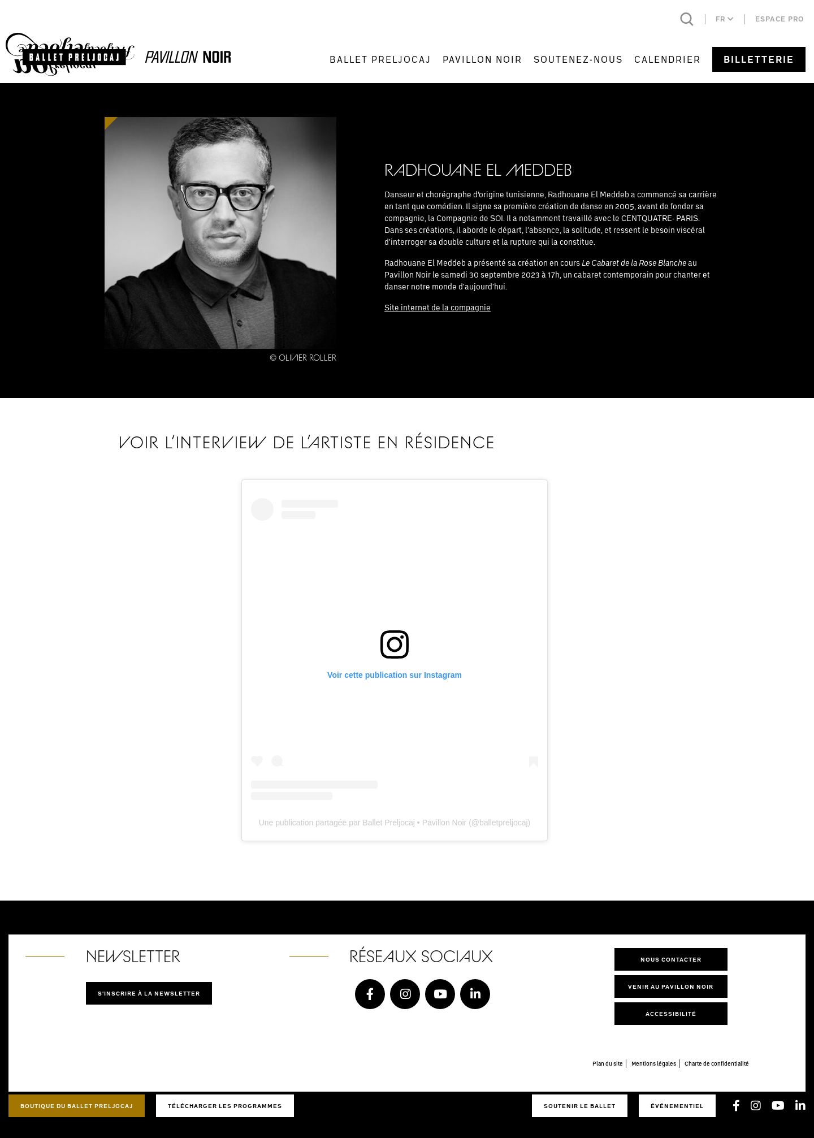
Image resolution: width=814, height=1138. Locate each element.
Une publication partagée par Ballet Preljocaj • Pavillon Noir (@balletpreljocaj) (395, 822)
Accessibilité (671, 1014)
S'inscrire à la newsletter (149, 993)
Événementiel (677, 1106)
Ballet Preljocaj (380, 59)
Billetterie (759, 59)
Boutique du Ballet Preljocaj (76, 1106)
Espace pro (779, 19)
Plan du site (607, 1063)
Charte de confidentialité (717, 1063)
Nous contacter (671, 959)
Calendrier (667, 59)
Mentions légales (653, 1063)
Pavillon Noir (482, 59)
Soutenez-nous (578, 59)
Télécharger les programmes (225, 1106)
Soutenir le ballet (580, 1106)
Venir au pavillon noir (670, 986)
